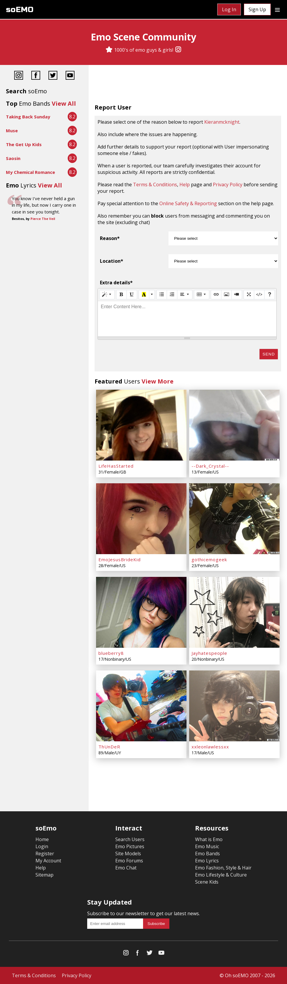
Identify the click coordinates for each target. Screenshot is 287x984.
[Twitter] (52, 76)
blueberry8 (111, 653)
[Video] (236, 294)
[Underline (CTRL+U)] (132, 294)
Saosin (13, 158)
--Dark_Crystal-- (210, 466)
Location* (111, 261)
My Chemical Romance (30, 172)
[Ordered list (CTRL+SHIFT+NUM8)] (172, 294)
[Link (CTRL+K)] (216, 294)
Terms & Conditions (155, 184)
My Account (48, 860)
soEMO (19, 9)
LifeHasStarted (116, 466)
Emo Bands (207, 853)
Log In (229, 9)
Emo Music (207, 846)
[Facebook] (35, 76)
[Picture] (226, 294)
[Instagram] (178, 50)
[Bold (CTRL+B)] (121, 294)
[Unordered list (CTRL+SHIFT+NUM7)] (161, 294)
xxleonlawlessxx (210, 747)
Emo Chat (126, 867)
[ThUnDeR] (141, 705)
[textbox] (187, 319)
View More (158, 381)
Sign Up (257, 9)
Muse (12, 130)
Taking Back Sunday (28, 117)
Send (268, 354)
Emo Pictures (129, 846)
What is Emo (209, 839)
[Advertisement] (188, 85)
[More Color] (152, 294)
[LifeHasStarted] (141, 425)
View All (64, 103)
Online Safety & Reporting (188, 203)
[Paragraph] (184, 294)
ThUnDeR (109, 747)
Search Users (130, 839)
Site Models (128, 853)
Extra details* (116, 282)
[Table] (201, 294)
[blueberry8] (141, 612)
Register (44, 853)
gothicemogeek (209, 559)
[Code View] (259, 294)
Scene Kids (206, 882)
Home (42, 839)
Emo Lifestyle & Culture (221, 875)
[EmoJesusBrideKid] (141, 518)
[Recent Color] (144, 294)
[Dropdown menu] (277, 9)
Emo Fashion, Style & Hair (223, 867)
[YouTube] (70, 76)
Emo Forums (129, 860)
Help (184, 184)
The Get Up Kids (24, 144)
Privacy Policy (227, 184)
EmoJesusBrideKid (119, 559)
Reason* (110, 238)
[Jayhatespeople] (234, 612)
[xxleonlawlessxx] (234, 705)
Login (41, 846)
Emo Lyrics (207, 860)
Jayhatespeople (209, 653)
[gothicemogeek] (234, 518)
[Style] (107, 294)
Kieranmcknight (221, 122)
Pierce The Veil (42, 219)
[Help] (269, 294)
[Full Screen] (249, 294)
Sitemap (44, 875)
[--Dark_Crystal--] (234, 425)
